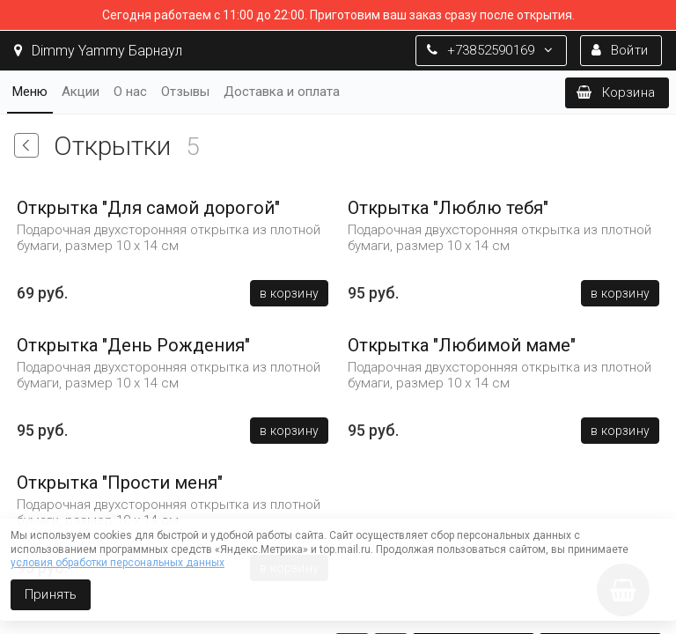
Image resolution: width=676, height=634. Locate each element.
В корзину (289, 293)
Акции (80, 92)
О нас (130, 92)
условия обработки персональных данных (117, 563)
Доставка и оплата (282, 92)
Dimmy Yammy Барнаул (98, 50)
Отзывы (185, 92)
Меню (30, 92)
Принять (51, 594)
